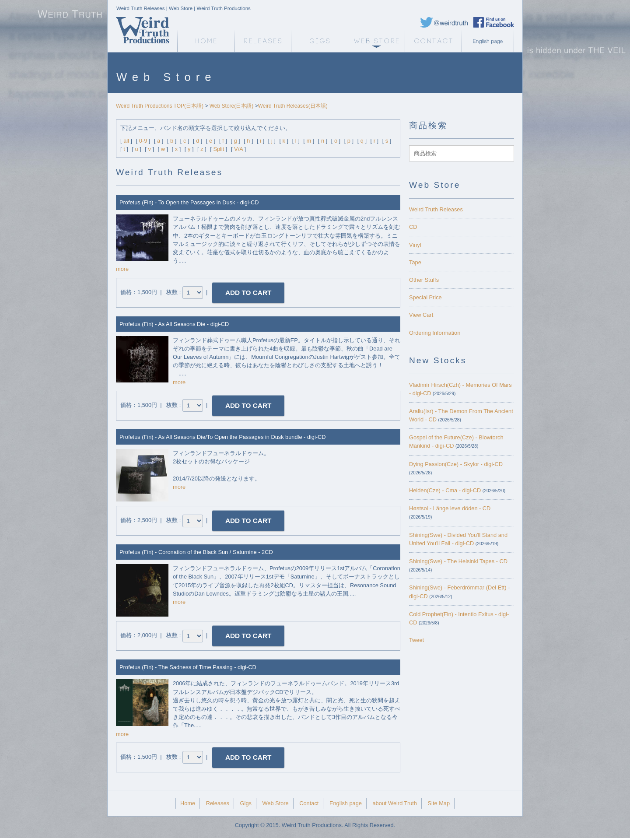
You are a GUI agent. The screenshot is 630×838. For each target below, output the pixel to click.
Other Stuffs (424, 280)
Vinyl (415, 245)
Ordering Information (434, 333)
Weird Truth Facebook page (493, 22)
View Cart (421, 315)
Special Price (425, 297)
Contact (433, 41)
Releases (262, 41)
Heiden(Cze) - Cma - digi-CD (445, 490)
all (126, 140)
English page (490, 41)
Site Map (439, 803)
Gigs (319, 41)
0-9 (143, 140)
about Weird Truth (394, 803)
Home (187, 803)
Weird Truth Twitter (444, 22)
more (122, 269)
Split (218, 149)
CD (413, 227)
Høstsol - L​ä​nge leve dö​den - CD (449, 508)
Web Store (376, 41)
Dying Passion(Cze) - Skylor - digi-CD (456, 464)
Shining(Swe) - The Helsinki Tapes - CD (458, 561)
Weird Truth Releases (436, 209)
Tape (415, 262)
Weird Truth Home (205, 41)
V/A (238, 149)
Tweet (416, 640)
